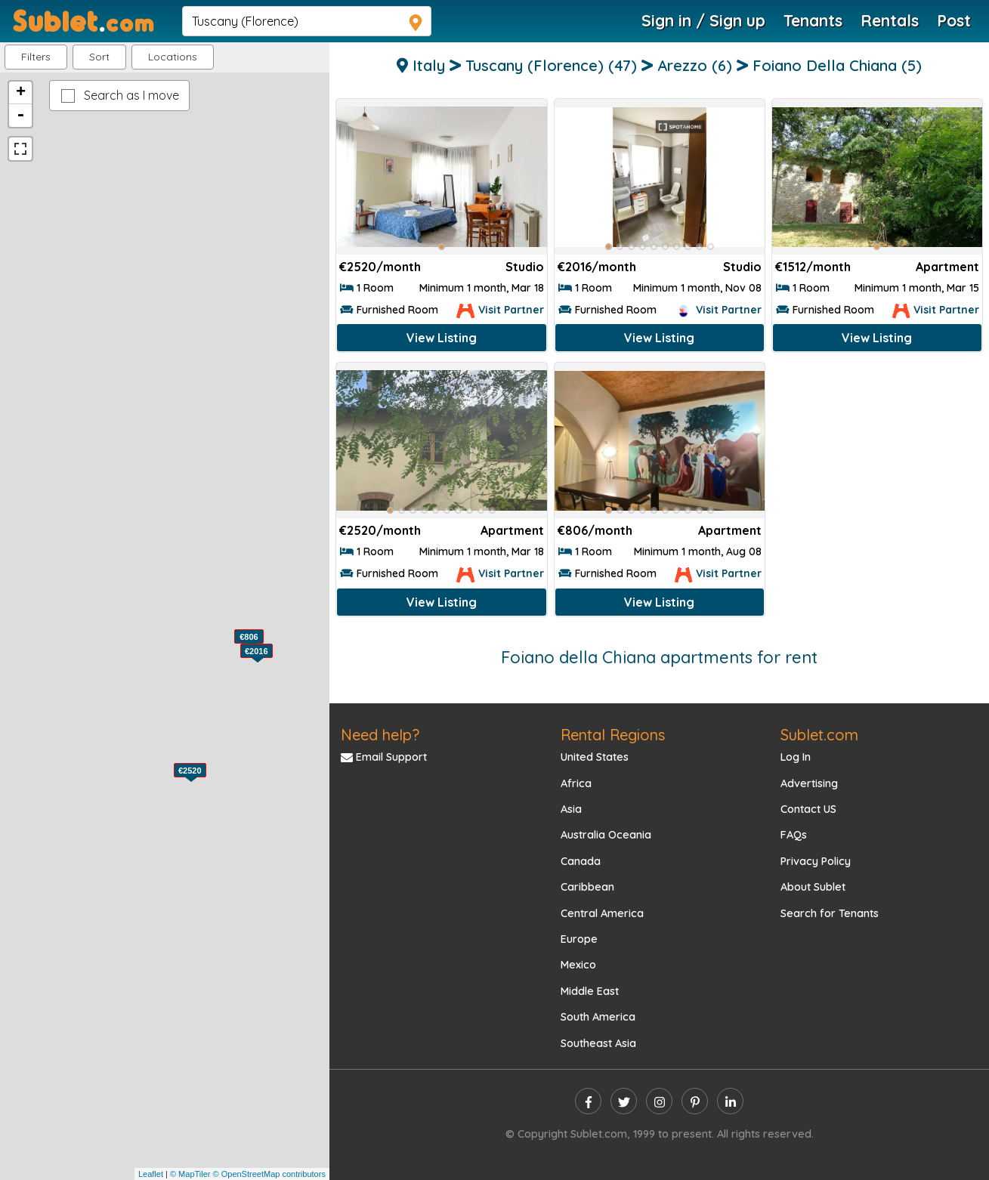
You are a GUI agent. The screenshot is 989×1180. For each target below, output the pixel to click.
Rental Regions (613, 734)
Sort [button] (99, 56)
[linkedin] (730, 1101)
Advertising (809, 783)
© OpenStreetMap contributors (269, 1173)
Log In (795, 757)
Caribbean (587, 887)
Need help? (380, 734)
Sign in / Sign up (703, 20)
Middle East (590, 991)
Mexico (578, 964)
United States (595, 757)
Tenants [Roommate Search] (812, 20)
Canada (581, 861)
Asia (571, 809)
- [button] (20, 115)
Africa (576, 783)
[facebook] (588, 1101)
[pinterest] (694, 1101)
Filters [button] (36, 56)
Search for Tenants (829, 913)
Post (954, 20)
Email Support (384, 757)
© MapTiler (190, 1173)
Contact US (808, 809)
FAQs (793, 835)
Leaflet (150, 1173)
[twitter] (623, 1101)
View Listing (441, 337)
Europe (579, 939)
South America (598, 1017)
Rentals (890, 20)
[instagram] (659, 1101)
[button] (172, 57)
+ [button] (21, 93)
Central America (602, 913)
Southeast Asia (598, 1043)
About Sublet (812, 887)
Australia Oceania (606, 835)
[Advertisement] (877, 462)
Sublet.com (819, 734)
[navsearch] (306, 21)
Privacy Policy (815, 861)
